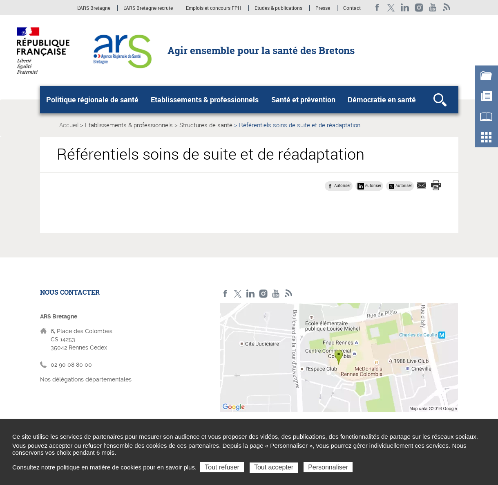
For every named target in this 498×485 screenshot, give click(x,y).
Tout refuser (222, 467)
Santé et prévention (303, 99)
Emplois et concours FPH (213, 8)
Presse (322, 8)
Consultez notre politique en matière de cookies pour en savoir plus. (105, 467)
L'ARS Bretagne (93, 8)
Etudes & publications (278, 8)
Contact (352, 8)
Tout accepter (273, 467)
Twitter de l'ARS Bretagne (391, 7)
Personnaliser (328, 467)
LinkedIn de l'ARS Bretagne (405, 7)
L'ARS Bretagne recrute (148, 8)
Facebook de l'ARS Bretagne (377, 7)
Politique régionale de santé (92, 99)
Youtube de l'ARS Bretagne (432, 7)
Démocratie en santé (382, 99)
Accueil (68, 125)
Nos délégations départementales (86, 379)
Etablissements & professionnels (205, 99)
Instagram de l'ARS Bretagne (418, 7)
